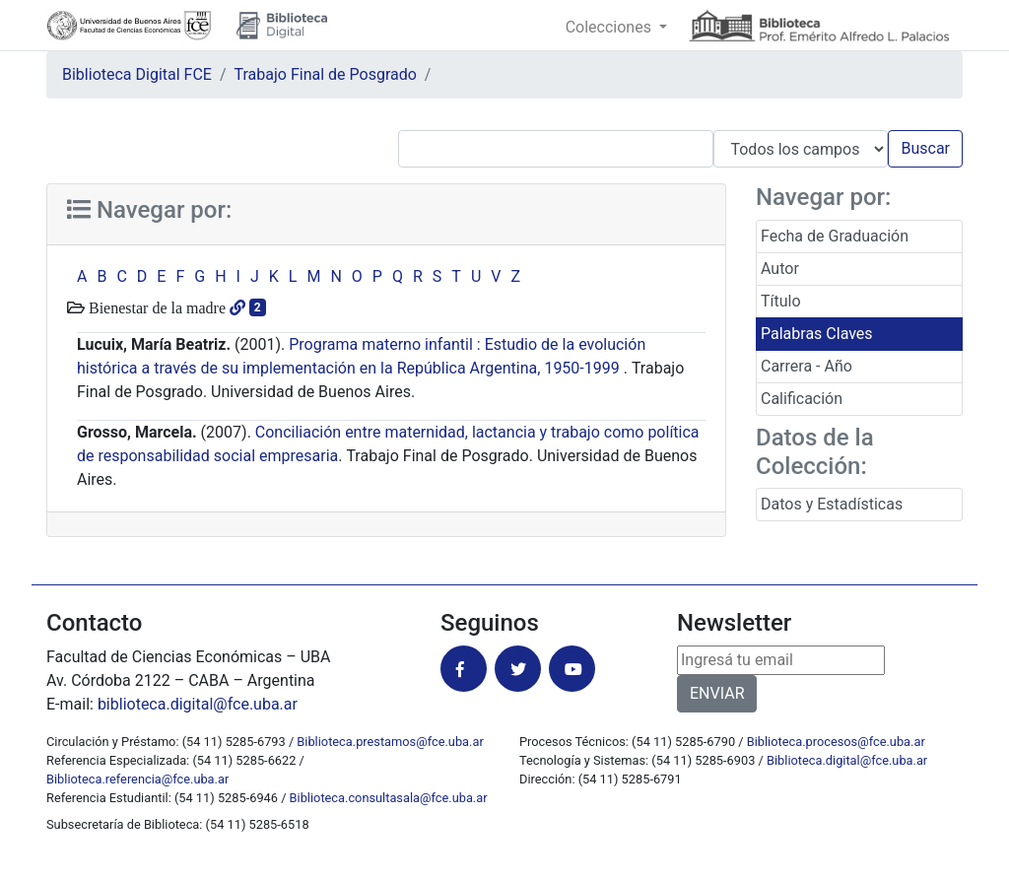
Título (781, 301)
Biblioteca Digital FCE (137, 74)
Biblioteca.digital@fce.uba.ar (847, 760)
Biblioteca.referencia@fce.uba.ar (137, 779)
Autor (780, 268)
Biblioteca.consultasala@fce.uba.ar (389, 797)
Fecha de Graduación (834, 236)
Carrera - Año (806, 366)
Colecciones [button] (610, 27)
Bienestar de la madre (155, 307)
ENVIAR (717, 693)
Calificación (801, 398)
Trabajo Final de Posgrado (326, 74)
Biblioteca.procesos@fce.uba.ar (836, 741)
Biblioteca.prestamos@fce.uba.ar (390, 741)
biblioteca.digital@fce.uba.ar (198, 704)
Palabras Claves (817, 333)
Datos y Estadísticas (832, 504)
